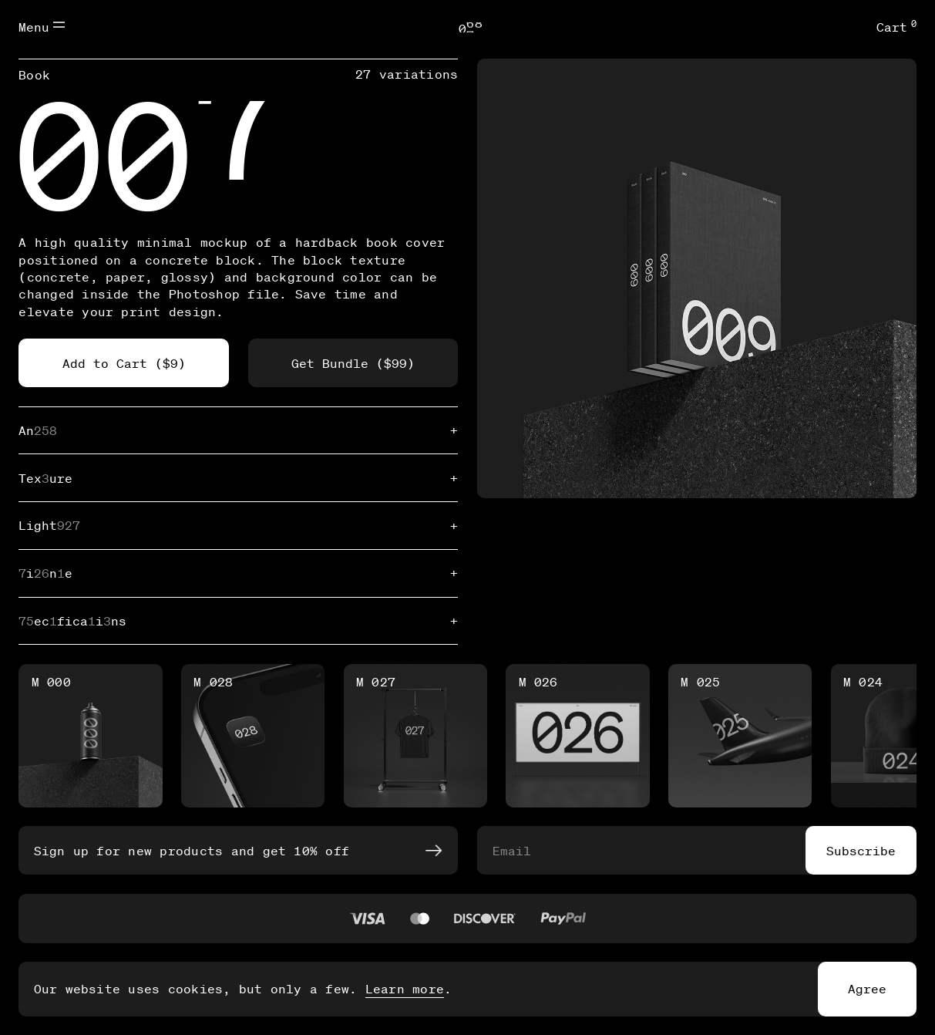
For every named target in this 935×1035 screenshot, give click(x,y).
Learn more (404, 988)
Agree (867, 988)
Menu (41, 26)
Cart (896, 26)
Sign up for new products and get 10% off (237, 850)
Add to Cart (124, 363)
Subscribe (861, 850)
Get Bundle (353, 363)
